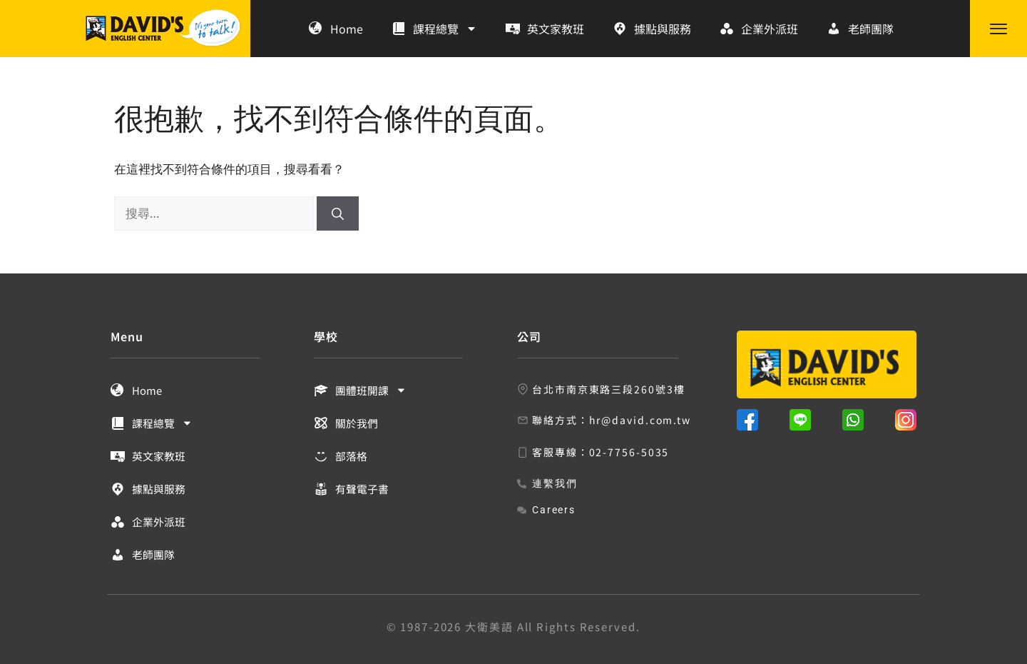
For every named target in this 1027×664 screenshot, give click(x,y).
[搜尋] (338, 213)
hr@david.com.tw (640, 420)
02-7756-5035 (629, 452)
